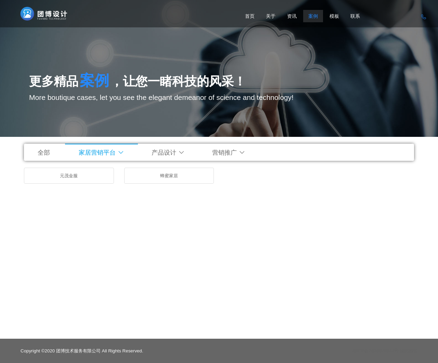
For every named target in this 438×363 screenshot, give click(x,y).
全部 (44, 152)
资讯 (292, 16)
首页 (250, 16)
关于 (270, 16)
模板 (334, 16)
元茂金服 (69, 175)
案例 (313, 16)
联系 (355, 16)
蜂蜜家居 (169, 175)
